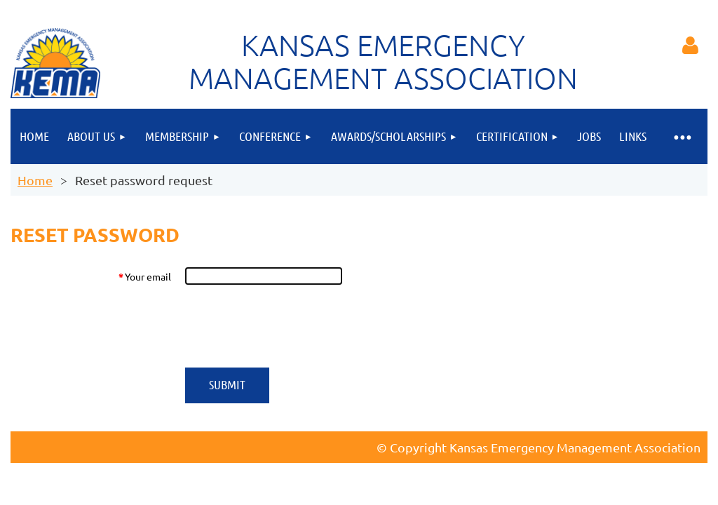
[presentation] (291, 326)
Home (35, 180)
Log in (689, 45)
